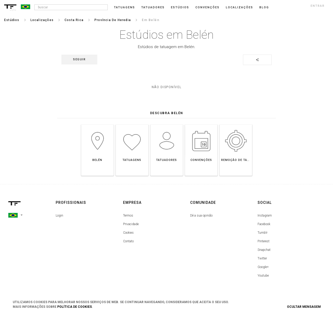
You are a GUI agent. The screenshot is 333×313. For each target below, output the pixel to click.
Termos (128, 215)
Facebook (264, 224)
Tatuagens (124, 7)
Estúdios (180, 7)
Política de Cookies (74, 307)
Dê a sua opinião (201, 215)
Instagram (265, 215)
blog (264, 7)
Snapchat (264, 250)
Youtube (263, 275)
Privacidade (131, 224)
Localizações (239, 7)
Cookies (128, 232)
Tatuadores (153, 7)
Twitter (262, 258)
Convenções (207, 7)
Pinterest (264, 241)
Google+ (263, 267)
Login (59, 215)
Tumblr (262, 232)
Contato (128, 241)
